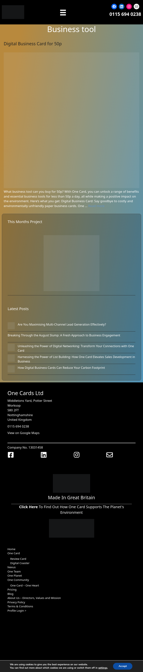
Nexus (11, 567)
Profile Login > (16, 610)
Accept (123, 666)
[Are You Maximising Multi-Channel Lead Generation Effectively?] (11, 326)
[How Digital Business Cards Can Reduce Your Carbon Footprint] (11, 369)
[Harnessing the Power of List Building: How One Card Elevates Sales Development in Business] (11, 359)
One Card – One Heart (24, 585)
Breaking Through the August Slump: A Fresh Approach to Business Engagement (64, 335)
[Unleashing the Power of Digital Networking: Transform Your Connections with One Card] (11, 348)
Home (11, 549)
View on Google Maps (23, 433)
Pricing (12, 589)
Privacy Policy (16, 602)
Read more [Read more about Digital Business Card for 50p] (96, 206)
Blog (10, 594)
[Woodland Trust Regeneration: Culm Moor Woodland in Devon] (71, 263)
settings (102, 668)
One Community (18, 580)
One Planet (14, 575)
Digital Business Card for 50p (33, 44)
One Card (13, 553)
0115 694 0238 (125, 14)
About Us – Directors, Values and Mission (34, 598)
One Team (14, 571)
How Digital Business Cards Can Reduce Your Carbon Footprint (61, 368)
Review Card (18, 559)
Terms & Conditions (20, 606)
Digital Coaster (20, 563)
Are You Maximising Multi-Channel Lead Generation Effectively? (62, 324)
